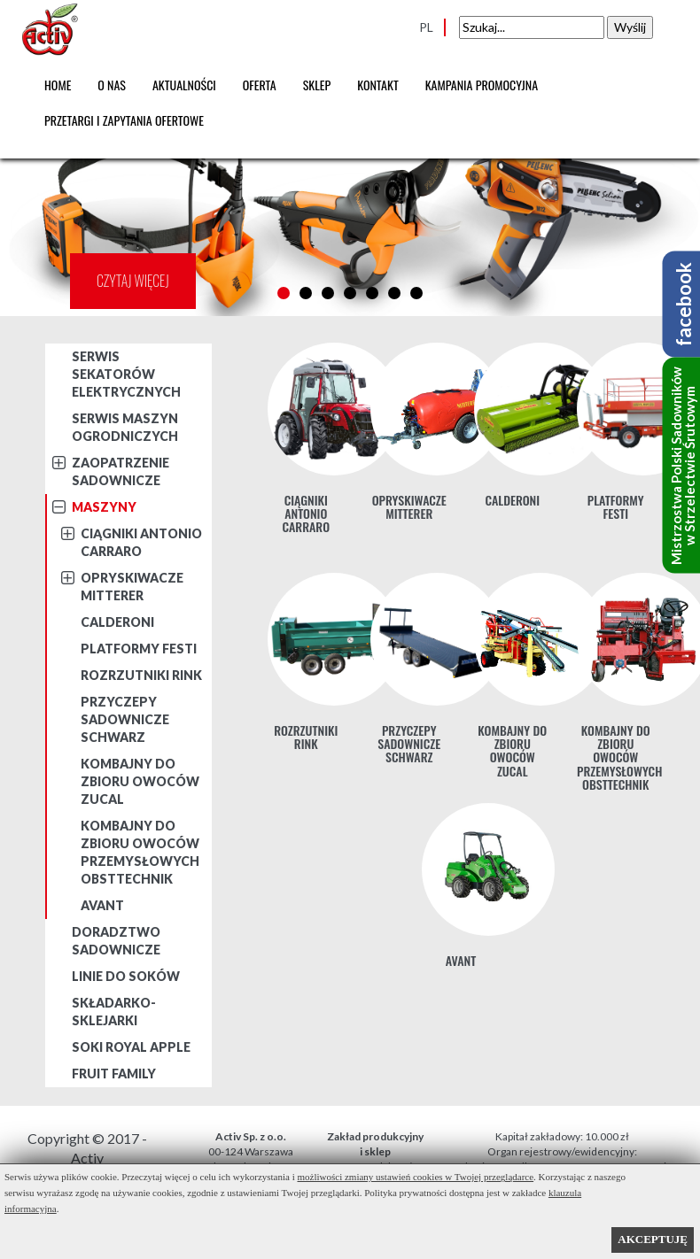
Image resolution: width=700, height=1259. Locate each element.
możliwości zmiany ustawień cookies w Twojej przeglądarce (416, 1176)
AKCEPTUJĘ (653, 1239)
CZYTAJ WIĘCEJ (133, 280)
